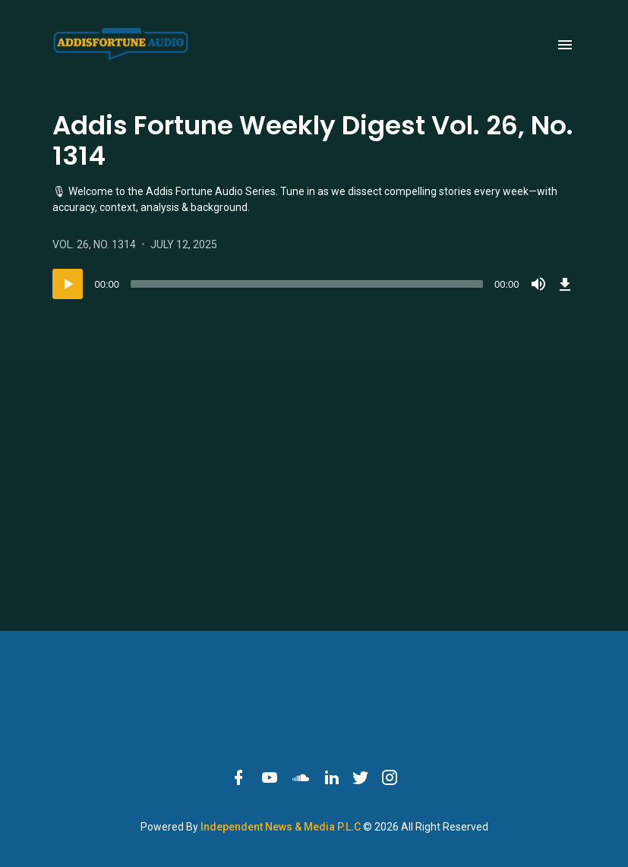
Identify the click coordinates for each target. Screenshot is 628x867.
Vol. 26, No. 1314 (95, 244)
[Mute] (538, 284)
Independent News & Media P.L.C (281, 827)
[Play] (67, 284)
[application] (314, 284)
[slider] (307, 284)
